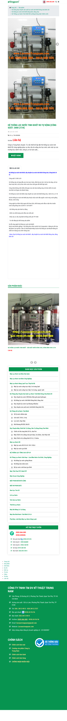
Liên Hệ (6, 578)
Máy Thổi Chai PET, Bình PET (18, 471)
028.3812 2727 (32, 609)
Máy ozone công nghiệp (17, 476)
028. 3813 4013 (20, 609)
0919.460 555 (22, 548)
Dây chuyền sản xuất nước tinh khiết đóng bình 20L (29, 407)
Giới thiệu (6, 566)
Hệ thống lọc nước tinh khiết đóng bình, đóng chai (25, 12)
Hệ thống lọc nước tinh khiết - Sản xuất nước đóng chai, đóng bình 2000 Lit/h (32, 347)
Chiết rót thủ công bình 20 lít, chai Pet (25, 431)
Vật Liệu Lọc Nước (15, 500)
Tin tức (6, 572)
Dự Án (5, 568)
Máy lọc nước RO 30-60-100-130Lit (24, 445)
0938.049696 (20, 535)
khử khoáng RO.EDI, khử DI (21, 424)
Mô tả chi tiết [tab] (15, 168)
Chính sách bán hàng (19, 658)
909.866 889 (23, 619)
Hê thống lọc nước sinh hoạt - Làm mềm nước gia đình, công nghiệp (31, 457)
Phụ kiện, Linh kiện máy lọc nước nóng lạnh (23, 519)
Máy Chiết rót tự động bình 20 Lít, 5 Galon (26, 438)
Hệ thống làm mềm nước (21, 464)
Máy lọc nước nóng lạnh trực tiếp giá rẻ (22, 383)
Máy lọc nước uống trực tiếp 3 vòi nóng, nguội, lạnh (29, 390)
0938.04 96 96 (27, 539)
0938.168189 (24, 545)
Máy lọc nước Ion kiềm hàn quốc (20, 374)
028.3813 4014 (23, 551)
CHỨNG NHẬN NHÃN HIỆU (21, 662)
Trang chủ (13, 7)
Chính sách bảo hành (19, 654)
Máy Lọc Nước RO (15, 442)
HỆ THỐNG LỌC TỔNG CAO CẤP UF (20, 453)
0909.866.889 (50, 2)
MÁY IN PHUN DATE (16, 486)
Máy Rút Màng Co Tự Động (18, 509)
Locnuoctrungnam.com (26, 627)
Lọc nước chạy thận (19, 421)
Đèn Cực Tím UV (15, 490)
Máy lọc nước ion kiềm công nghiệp (21, 379)
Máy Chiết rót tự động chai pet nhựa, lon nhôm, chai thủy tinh (32, 435)
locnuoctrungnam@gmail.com (26, 623)
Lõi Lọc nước (14, 495)
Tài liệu (6, 576)
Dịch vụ (6, 570)
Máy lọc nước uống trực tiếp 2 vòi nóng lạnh (27, 386)
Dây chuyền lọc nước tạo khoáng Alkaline (26, 404)
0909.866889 (24, 542)
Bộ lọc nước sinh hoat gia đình (23, 467)
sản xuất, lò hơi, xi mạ (20, 418)
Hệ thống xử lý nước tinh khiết (19, 411)
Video (5, 574)
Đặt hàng (16, 155)
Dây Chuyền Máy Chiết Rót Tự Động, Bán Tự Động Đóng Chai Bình (29, 428)
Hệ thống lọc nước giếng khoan (23, 460)
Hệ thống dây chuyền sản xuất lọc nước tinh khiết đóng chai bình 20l (30, 9)
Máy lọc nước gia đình (20, 449)
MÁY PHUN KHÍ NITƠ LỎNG (18, 481)
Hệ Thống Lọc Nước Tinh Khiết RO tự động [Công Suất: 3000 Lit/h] (30, 14)
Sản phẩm (21, 7)
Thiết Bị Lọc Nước (15, 505)
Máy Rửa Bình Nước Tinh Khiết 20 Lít (21, 514)
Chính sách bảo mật (18, 645)
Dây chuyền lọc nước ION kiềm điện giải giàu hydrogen (30, 397)
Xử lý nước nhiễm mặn (20, 414)
